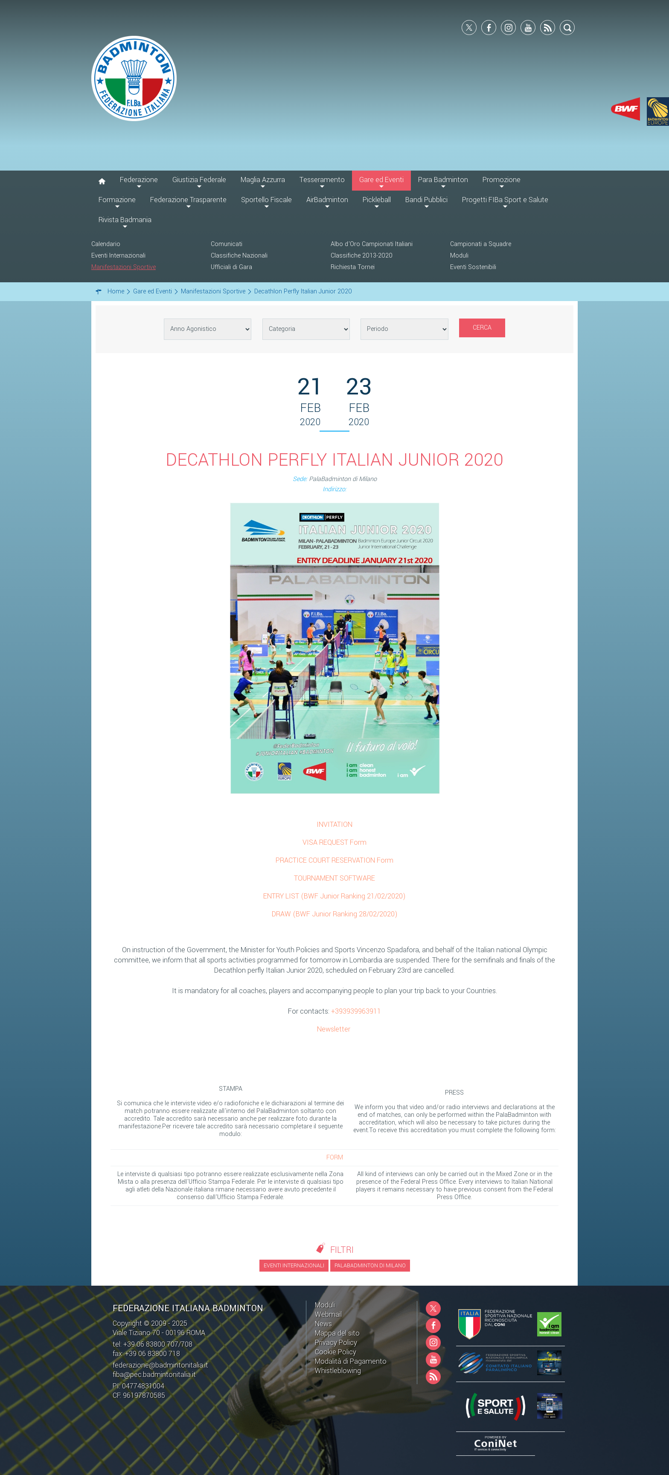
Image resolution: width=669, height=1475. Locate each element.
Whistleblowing (338, 1371)
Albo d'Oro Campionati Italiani (372, 244)
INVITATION (334, 824)
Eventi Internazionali (118, 255)
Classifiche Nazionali (239, 255)
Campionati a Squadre (480, 244)
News (323, 1324)
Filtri (342, 1250)
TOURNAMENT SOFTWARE (334, 878)
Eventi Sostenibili (473, 267)
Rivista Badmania (125, 220)
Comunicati (226, 244)
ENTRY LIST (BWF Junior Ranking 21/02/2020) (334, 896)
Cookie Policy (335, 1352)
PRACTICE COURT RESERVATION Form (334, 860)
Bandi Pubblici (426, 200)
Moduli (459, 255)
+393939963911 (356, 1011)
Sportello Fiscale (266, 200)
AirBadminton (327, 200)
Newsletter (333, 1029)
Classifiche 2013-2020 (362, 255)
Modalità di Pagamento (351, 1361)
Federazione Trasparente (188, 200)
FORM (334, 1157)
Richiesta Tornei (353, 267)
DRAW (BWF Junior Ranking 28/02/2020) (335, 914)
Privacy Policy (336, 1342)
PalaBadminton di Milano (370, 1265)
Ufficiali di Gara (231, 267)
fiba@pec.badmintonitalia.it (154, 1374)
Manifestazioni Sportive (123, 267)
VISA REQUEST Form (334, 842)
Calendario (105, 244)
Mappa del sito (337, 1333)
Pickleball (377, 200)
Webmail (328, 1314)
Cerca (482, 327)
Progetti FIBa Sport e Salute (505, 200)
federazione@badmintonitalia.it (160, 1365)
